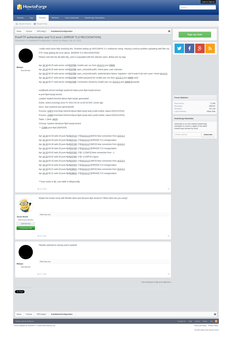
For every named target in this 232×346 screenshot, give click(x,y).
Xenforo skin (19, 321)
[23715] (73, 144)
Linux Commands (72, 18)
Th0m (42, 214)
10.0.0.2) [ (86, 136)
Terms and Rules (200, 325)
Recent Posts (42, 24)
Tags (31, 18)
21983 (50, 115)
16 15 (45, 65)
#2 (169, 236)
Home (205, 321)
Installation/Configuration (39, 40)
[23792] (73, 152)
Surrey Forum (214, 330)
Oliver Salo (211, 111)
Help (190, 321)
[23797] (73, 161)
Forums (42, 18)
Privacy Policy (213, 325)
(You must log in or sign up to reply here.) (156, 282)
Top (211, 321)
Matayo (65, 40)
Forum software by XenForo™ (34, 325)
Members (55, 18)
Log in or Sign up (208, 2)
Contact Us (182, 321)
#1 (169, 189)
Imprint (197, 321)
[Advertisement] (195, 158)
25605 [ (128, 82)
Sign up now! (194, 34)
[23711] (73, 136)
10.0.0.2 (100, 65)
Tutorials (20, 18)
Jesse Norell (22, 217)
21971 (50, 111)
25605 (112, 65)
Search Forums (25, 24)
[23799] (72, 65)
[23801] (73, 169)
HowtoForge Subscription (95, 18)
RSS (216, 321)
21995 (44, 127)
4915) (55, 119)
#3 (169, 274)
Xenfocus (30, 321)
